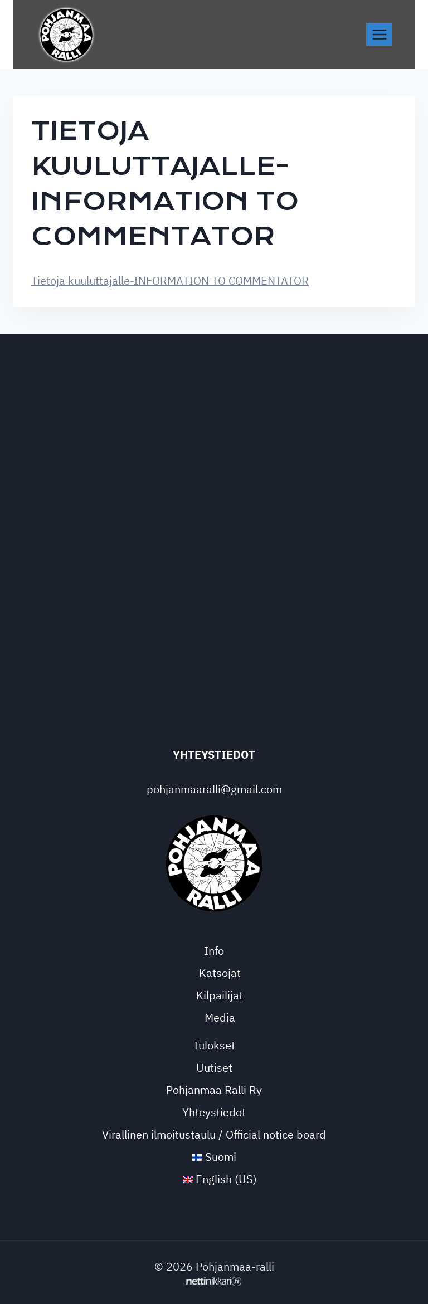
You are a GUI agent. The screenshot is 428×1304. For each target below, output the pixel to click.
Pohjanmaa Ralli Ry (214, 1089)
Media (220, 1017)
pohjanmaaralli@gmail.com (214, 789)
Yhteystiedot (214, 1112)
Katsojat (220, 972)
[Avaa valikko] (379, 34)
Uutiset (214, 1067)
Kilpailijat (219, 995)
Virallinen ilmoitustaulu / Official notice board (214, 1134)
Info (214, 950)
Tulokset (214, 1045)
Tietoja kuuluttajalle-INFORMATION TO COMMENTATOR (170, 280)
